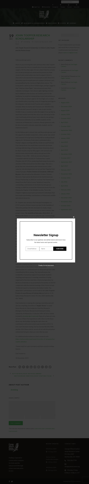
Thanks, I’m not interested (46, 265)
